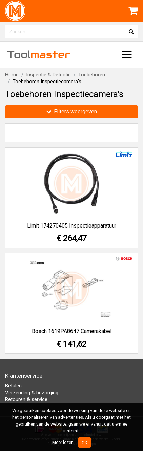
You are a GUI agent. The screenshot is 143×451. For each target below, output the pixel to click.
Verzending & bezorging (31, 393)
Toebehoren (91, 75)
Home (12, 75)
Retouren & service (26, 399)
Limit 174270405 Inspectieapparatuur (71, 225)
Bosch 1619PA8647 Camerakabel (71, 331)
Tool (38, 54)
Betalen (13, 386)
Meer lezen (63, 442)
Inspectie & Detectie (48, 75)
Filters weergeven (71, 111)
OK (84, 442)
